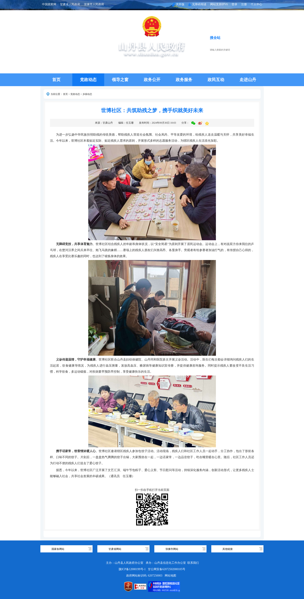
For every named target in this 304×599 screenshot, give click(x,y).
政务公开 (152, 79)
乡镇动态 (87, 94)
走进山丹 (248, 79)
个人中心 (256, 4)
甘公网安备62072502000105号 (166, 569)
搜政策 (243, 38)
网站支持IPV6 (219, 4)
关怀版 (178, 4)
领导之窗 (120, 79)
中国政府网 (49, 4)
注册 (244, 4)
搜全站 (215, 38)
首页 (56, 79)
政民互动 (216, 79)
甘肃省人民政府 (70, 4)
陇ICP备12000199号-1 (132, 569)
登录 (234, 4)
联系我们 (193, 562)
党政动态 (88, 79)
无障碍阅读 (197, 4)
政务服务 (184, 79)
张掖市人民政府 (94, 4)
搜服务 (229, 38)
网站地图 (170, 575)
